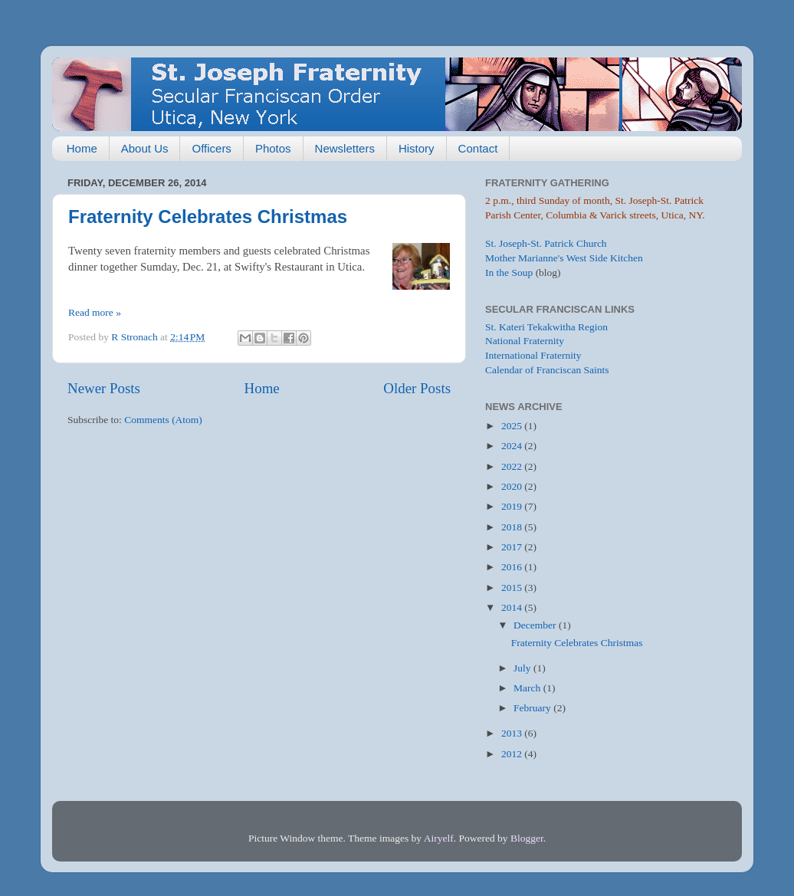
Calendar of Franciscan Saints (547, 370)
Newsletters (345, 148)
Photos (273, 148)
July (523, 668)
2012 (512, 754)
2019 (512, 506)
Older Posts (417, 388)
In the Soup (509, 272)
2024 (512, 445)
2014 (512, 607)
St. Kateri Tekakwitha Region (546, 327)
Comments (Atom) (163, 419)
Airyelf (439, 838)
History (417, 148)
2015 (512, 587)
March (528, 688)
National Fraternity (524, 340)
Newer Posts (103, 388)
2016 (512, 567)
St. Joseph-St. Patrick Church (546, 243)
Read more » (94, 312)
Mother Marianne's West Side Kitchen (564, 258)
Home (82, 148)
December (536, 625)
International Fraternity (533, 355)
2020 (512, 486)
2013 (512, 733)
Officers (211, 148)
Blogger (526, 838)
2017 (512, 547)
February (533, 708)
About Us (145, 148)
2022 (512, 466)
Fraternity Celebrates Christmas (207, 216)
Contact (478, 148)
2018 (512, 527)
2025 (512, 426)
